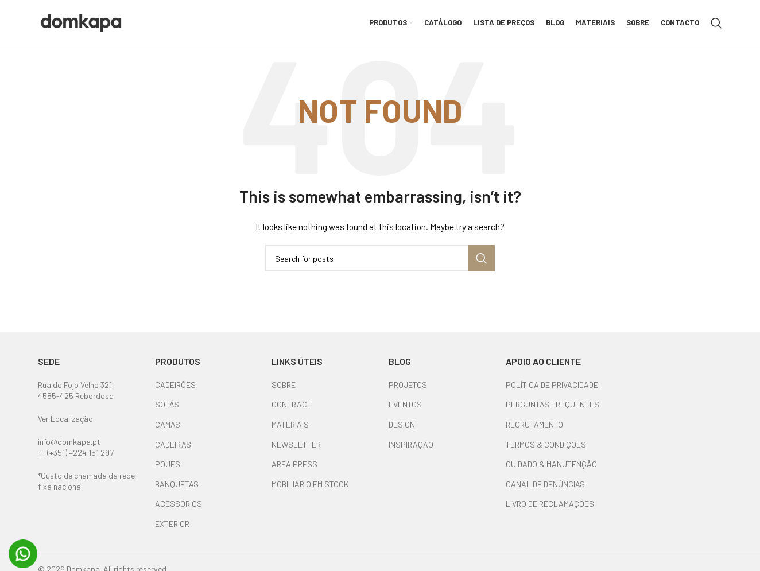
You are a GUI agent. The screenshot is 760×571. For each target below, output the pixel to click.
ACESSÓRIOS (178, 503)
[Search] (716, 22)
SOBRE (284, 385)
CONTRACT (292, 404)
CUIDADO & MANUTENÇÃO (551, 464)
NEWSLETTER (296, 444)
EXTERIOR (172, 524)
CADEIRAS (173, 444)
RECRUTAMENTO (534, 424)
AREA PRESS (294, 464)
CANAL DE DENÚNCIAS (545, 484)
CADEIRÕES (175, 385)
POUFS (167, 464)
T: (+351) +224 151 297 (76, 452)
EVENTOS (405, 404)
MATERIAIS (290, 424)
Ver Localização (65, 419)
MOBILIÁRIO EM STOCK (310, 484)
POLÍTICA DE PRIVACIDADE (552, 385)
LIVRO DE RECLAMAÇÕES (550, 503)
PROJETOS (408, 385)
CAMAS (167, 424)
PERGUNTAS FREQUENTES (552, 404)
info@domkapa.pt (69, 441)
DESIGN (402, 424)
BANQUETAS (177, 484)
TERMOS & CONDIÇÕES (546, 444)
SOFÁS (167, 404)
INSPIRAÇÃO (411, 444)
